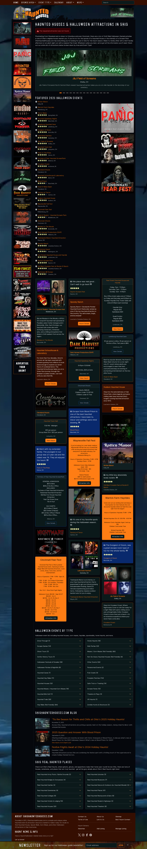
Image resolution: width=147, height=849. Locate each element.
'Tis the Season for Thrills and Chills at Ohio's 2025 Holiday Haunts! (88, 719)
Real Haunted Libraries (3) (96, 775)
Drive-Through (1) (43, 641)
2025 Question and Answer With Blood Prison (76, 732)
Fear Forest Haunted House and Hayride (52, 255)
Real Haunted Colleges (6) (46, 796)
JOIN (121, 845)
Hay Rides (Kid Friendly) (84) (47, 705)
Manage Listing (121, 829)
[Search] (118, 2)
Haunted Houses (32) (45, 684)
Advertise (81, 829)
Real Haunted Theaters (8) (97, 807)
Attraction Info (50, 618)
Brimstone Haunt (44, 249)
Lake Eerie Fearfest (45, 136)
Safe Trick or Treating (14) (96, 684)
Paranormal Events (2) (95, 668)
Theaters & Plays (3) (94, 694)
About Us (100, 817)
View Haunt (51, 441)
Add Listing (101, 829)
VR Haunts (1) (92, 700)
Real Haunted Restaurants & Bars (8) (100, 796)
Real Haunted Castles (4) (46, 785)
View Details (50, 523)
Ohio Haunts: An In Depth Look (61, 743)
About (69, 2)
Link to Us (100, 820)
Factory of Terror (44, 192)
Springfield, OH (84, 502)
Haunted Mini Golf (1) (45, 694)
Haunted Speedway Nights (47, 119)
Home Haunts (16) (94, 641)
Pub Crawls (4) (92, 673)
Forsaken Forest (43, 164)
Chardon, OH (51, 542)
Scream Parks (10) (94, 689)
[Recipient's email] (101, 845)
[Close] (128, 845)
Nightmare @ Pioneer (45, 272)
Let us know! (19, 840)
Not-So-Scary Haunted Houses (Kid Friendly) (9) (105, 657)
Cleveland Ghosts (44, 170)
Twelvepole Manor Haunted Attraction (52, 238)
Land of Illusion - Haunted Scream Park (52, 215)
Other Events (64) (93, 663)
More (79, 2)
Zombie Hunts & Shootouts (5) (98, 705)
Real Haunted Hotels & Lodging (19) (50, 801)
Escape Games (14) (44, 647)
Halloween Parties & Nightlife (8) (49, 668)
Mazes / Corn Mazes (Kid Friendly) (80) (101, 652)
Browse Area (27, 2)
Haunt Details (51, 384)
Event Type (44, 2)
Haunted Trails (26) (44, 700)
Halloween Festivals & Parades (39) (50, 663)
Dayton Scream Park (45, 261)
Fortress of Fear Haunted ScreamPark (52, 158)
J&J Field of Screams (84, 78)
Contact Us (82, 817)
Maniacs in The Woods (46, 227)
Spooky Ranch (43, 244)
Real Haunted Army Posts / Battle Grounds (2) (54, 775)
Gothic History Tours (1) (46, 657)
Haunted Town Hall (45, 147)
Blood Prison (42, 181)
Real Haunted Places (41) (96, 791)
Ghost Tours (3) (43, 652)
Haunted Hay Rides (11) (45, 678)
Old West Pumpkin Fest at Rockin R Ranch (53, 266)
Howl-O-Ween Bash (45, 187)
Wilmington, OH (117, 428)
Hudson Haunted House (46, 198)
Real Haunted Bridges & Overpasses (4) (51, 780)
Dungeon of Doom (44, 130)
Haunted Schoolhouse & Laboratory (51, 175)
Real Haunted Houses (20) (46, 807)
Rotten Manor (43, 102)
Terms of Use (83, 820)
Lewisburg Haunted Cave (47, 124)
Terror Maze (42, 113)
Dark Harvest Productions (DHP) (50, 232)
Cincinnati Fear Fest (45, 209)
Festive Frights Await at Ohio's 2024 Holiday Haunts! (80, 747)
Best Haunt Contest (123, 820)
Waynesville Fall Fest (45, 204)
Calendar (58, 2)
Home (16, 2)
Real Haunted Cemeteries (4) (47, 791)
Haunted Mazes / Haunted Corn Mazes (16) (53, 689)
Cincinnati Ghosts (44, 221)
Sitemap (118, 817)
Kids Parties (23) (93, 647)
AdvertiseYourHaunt (22, 367)
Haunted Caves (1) (44, 673)
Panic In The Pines (44, 153)
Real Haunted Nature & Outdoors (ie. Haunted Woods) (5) (108, 785)
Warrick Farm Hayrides (46, 107)
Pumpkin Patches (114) (95, 678)
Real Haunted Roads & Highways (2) (100, 801)
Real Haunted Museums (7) (97, 780)
